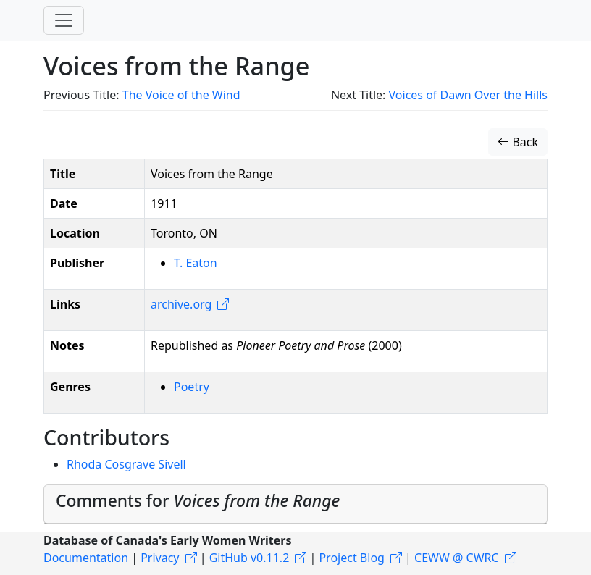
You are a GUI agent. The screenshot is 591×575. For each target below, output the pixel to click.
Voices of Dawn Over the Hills (468, 95)
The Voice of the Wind (181, 95)
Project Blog (351, 558)
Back (518, 142)
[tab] (295, 504)
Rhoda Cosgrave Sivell (126, 464)
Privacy (160, 558)
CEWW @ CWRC (456, 558)
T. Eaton (195, 263)
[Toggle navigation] (63, 20)
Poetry (191, 387)
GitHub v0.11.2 (249, 558)
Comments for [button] (198, 501)
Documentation (85, 558)
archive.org (181, 304)
